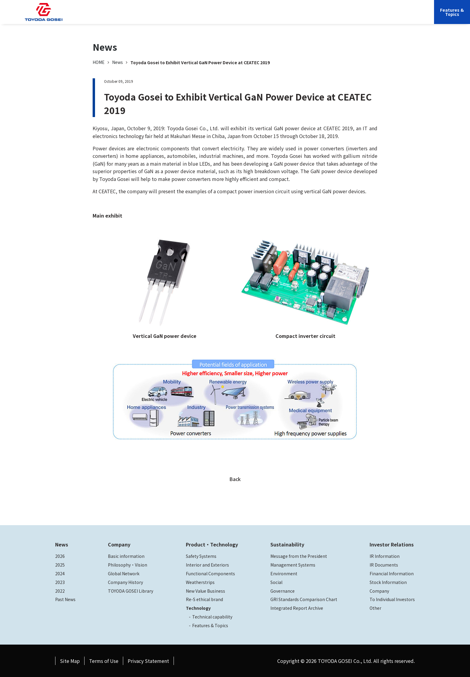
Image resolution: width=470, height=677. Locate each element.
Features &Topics (452, 12)
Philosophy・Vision (127, 565)
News (117, 62)
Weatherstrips (200, 582)
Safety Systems (201, 556)
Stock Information (388, 582)
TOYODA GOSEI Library (130, 591)
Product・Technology (212, 544)
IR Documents (384, 565)
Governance (282, 591)
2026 (60, 556)
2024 (60, 573)
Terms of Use (103, 660)
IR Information (385, 556)
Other (375, 608)
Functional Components (210, 573)
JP (372, 16)
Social (276, 582)
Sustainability (302, 17)
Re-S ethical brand (204, 599)
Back (235, 479)
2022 (60, 591)
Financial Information (392, 573)
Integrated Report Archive (296, 608)
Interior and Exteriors (207, 565)
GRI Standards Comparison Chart (303, 599)
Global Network (123, 573)
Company (212, 17)
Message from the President (298, 556)
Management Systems (292, 565)
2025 (60, 565)
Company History (125, 582)
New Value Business (205, 591)
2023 (60, 582)
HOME (99, 62)
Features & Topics (210, 625)
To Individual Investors (392, 599)
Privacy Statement (148, 660)
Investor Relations (343, 17)
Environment (283, 573)
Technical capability (212, 617)
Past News (65, 599)
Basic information (126, 556)
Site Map (70, 660)
